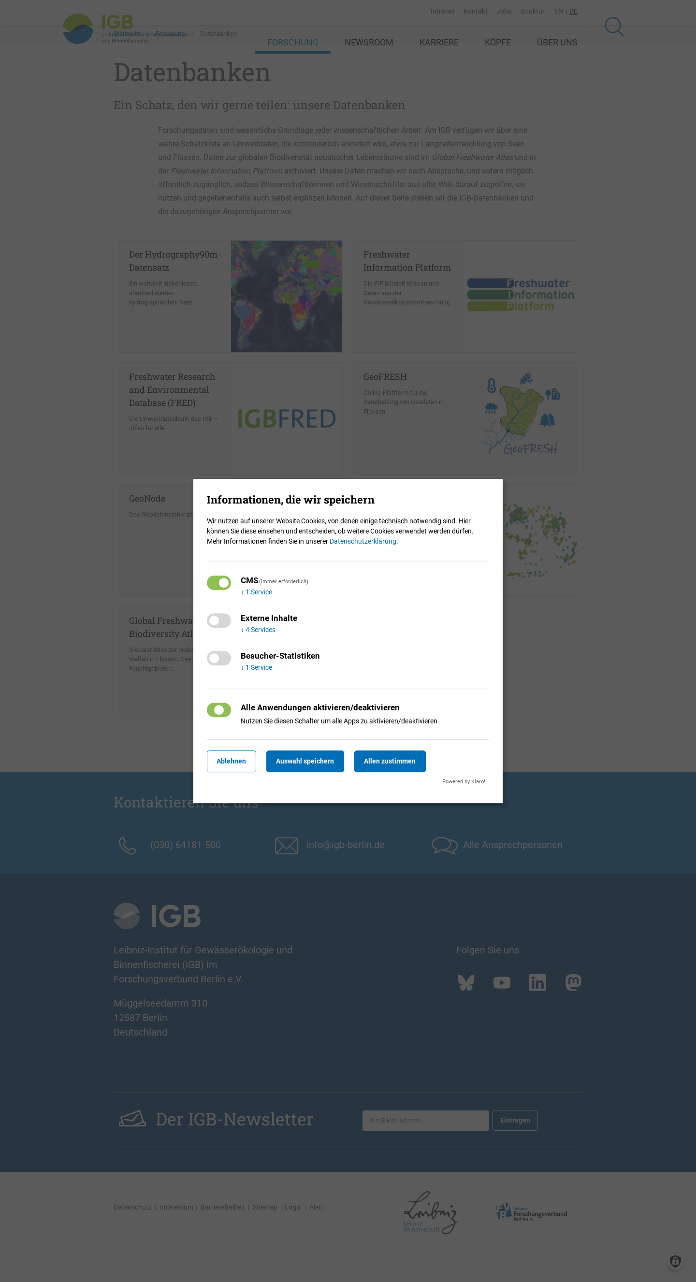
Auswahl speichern (314, 761)
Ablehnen (234, 761)
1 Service (256, 592)
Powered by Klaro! (463, 781)
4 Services (258, 629)
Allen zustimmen (404, 761)
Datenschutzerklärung (363, 541)
